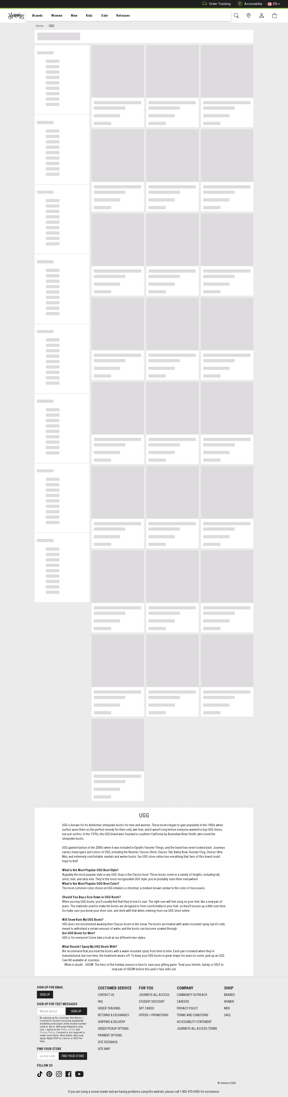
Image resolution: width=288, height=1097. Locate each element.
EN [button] (273, 4)
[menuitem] (35, 16)
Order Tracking (215, 4)
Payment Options (110, 1035)
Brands (34, 16)
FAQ (100, 1001)
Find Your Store (49, 1049)
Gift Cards (146, 1008)
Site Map (104, 1049)
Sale (98, 16)
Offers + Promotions (154, 1015)
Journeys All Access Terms (197, 1028)
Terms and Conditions (192, 1015)
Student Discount (151, 1001)
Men (69, 16)
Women (53, 16)
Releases (116, 16)
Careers (183, 1001)
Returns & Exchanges (113, 1015)
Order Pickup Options (113, 1028)
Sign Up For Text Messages (57, 1004)
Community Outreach (192, 995)
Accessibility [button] (248, 4)
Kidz (84, 16)
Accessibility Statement (194, 1022)
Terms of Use (68, 1029)
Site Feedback (107, 1042)
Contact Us (106, 995)
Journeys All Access (154, 995)
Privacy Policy (187, 1008)
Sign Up (45, 994)
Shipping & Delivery (111, 1022)
